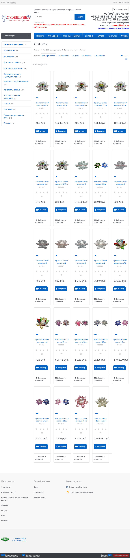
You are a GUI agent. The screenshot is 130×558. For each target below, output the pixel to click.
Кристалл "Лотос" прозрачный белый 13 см (81, 263)
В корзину (42, 131)
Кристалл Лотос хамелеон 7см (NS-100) (62, 105)
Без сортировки (48, 56)
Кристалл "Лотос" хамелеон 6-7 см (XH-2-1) (120, 105)
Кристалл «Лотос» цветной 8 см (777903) (120, 342)
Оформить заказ (121, 555)
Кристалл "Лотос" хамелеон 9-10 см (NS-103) (61, 184)
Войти (114, 2)
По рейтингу (100, 56)
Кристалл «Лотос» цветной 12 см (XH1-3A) (61, 421)
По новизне (86, 56)
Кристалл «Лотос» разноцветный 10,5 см (42, 342)
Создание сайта (19, 538)
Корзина (104, 555)
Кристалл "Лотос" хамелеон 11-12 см (42, 105)
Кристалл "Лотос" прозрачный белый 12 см (61, 263)
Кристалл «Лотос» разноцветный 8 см (120, 263)
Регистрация (124, 2)
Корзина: (121, 9)
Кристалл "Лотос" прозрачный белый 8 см (120, 184)
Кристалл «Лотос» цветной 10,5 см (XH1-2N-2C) (42, 421)
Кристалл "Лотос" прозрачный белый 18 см (100, 263)
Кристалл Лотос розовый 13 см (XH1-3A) (81, 421)
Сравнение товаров (33, 555)
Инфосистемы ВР (19, 541)
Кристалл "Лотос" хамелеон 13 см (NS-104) (81, 105)
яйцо (42, 22)
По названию (63, 56)
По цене (75, 56)
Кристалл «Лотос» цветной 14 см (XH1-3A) (100, 184)
